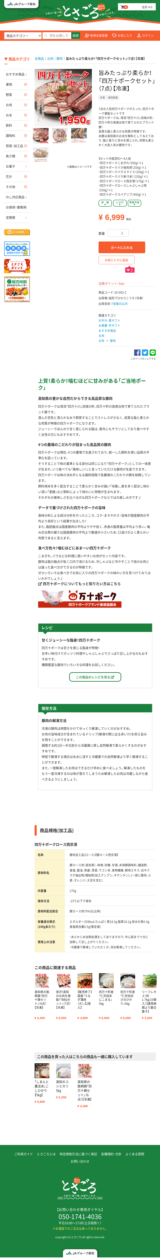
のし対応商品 (15, 197)
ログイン (145, 35)
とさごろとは (46, 1154)
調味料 (10, 135)
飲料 (9, 125)
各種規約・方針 (111, 1154)
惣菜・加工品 (14, 146)
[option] (63, 97)
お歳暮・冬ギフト (109, 325)
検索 (75, 35)
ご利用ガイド (23, 1154)
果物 (9, 84)
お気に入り (122, 35)
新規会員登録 (96, 35)
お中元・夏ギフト (109, 320)
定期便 (10, 217)
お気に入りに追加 (116, 260)
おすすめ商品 (15, 74)
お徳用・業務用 (16, 207)
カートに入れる (122, 247)
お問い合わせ (80, 1162)
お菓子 (10, 166)
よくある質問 (134, 1154)
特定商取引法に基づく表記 (78, 1154)
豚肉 (113, 340)
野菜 (9, 94)
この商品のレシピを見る (95, 677)
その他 (10, 186)
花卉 (9, 176)
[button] (41, 136)
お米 (9, 115)
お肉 (9, 105)
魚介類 (10, 156)
